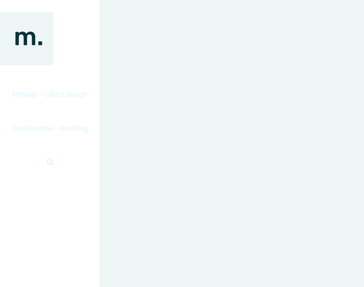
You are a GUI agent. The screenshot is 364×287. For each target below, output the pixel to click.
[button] (50, 162)
